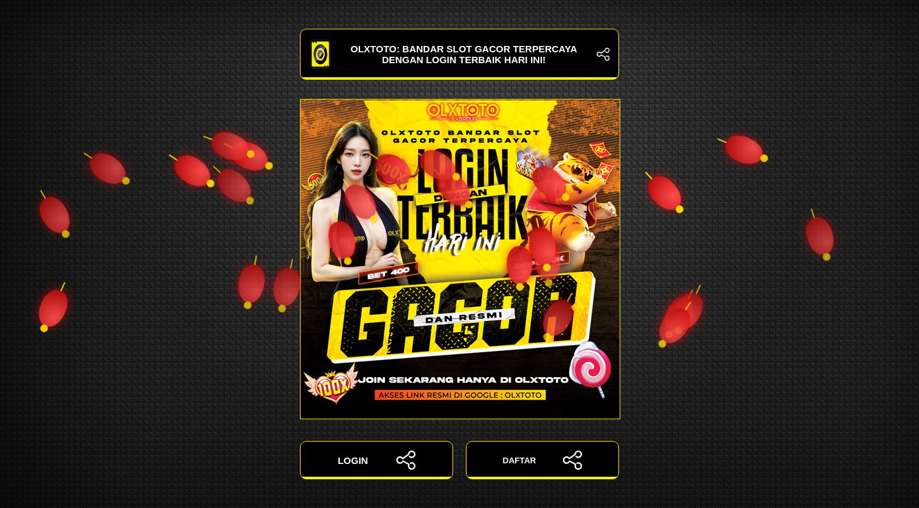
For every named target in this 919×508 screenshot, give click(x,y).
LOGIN (376, 460)
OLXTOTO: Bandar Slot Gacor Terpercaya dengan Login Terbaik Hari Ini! (459, 54)
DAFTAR (543, 460)
